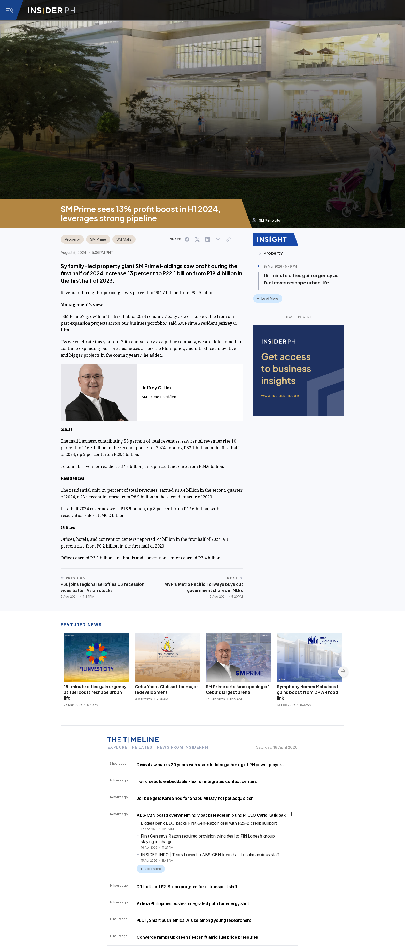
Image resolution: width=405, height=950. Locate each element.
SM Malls (123, 239)
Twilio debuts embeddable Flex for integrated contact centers (197, 781)
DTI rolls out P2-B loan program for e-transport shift (187, 886)
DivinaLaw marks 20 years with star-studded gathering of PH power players (210, 764)
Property (72, 239)
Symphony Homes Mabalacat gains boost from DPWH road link (307, 692)
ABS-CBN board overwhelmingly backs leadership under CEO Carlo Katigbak (211, 815)
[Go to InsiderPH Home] (51, 10)
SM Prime (98, 239)
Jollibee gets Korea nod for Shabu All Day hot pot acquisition (195, 798)
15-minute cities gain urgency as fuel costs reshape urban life (301, 278)
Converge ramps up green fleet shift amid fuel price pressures (197, 937)
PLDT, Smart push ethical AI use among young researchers (194, 920)
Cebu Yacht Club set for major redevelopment (166, 689)
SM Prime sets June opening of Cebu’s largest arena (237, 689)
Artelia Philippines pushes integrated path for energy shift (193, 903)
